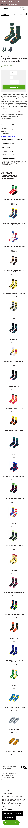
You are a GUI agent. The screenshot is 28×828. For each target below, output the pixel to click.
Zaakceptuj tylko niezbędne (12, 813)
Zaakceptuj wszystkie (11, 823)
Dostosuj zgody (9, 817)
